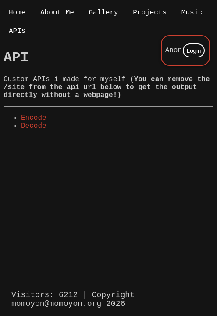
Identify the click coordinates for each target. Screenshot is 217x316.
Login (194, 51)
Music (192, 13)
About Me (57, 13)
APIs (17, 34)
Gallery (103, 13)
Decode (33, 140)
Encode (33, 130)
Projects (150, 13)
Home (17, 13)
